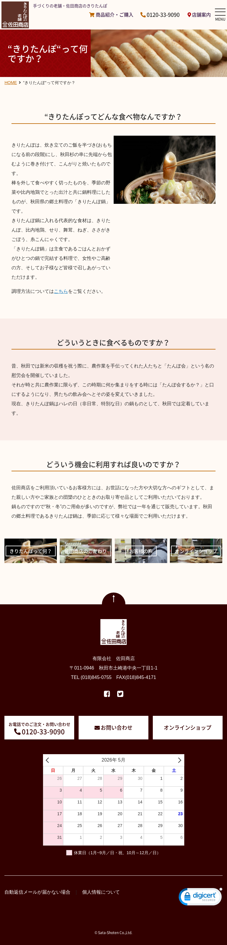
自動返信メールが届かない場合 (37, 892)
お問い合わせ (116, 727)
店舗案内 (201, 14)
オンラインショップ (187, 727)
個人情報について (101, 892)
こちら (61, 291)
